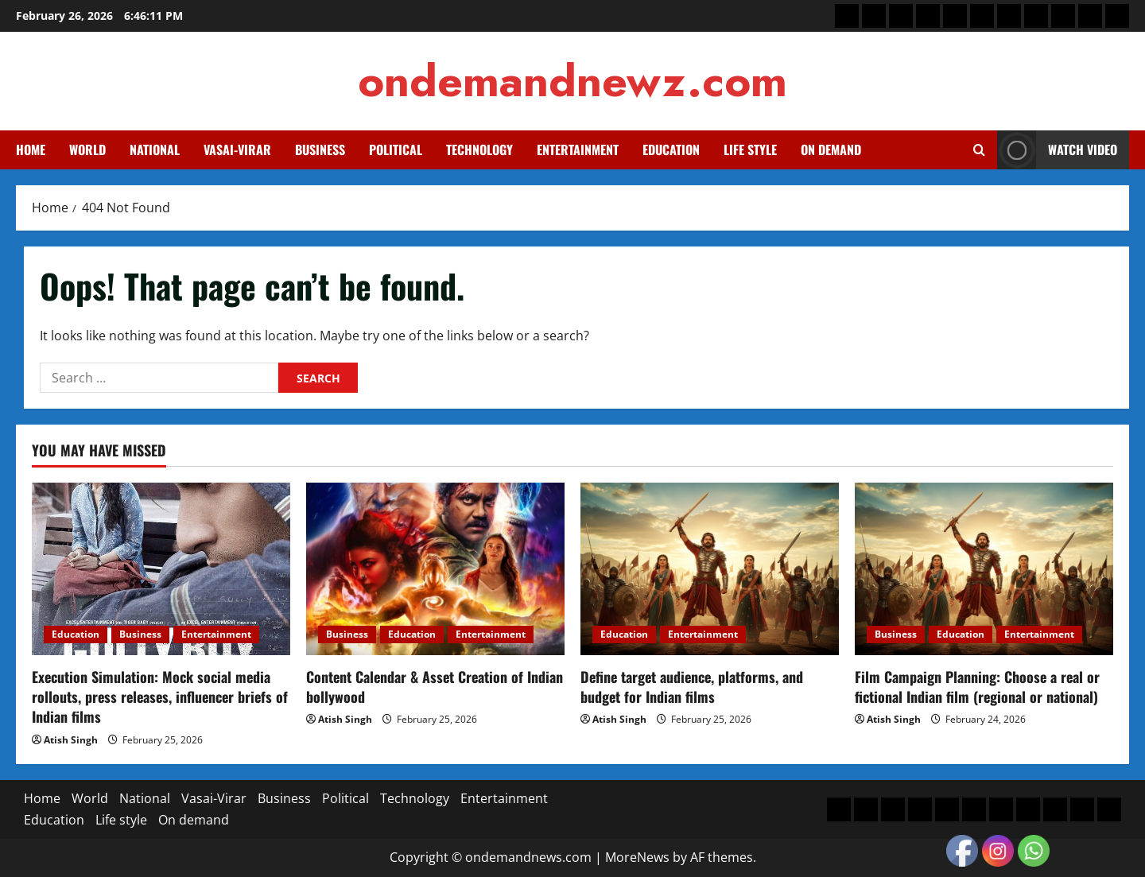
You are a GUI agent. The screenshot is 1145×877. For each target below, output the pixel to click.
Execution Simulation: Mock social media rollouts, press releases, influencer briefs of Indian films (160, 696)
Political (395, 149)
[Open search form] (979, 149)
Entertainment (578, 149)
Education (671, 149)
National (155, 149)
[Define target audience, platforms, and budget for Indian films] (709, 569)
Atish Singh (71, 740)
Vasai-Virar (237, 149)
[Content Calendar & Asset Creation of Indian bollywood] (435, 569)
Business (320, 149)
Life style (750, 149)
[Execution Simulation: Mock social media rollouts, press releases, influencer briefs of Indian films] (161, 569)
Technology (479, 149)
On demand (831, 149)
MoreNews (637, 857)
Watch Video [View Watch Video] (1057, 149)
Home (30, 149)
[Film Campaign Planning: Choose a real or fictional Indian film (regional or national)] (984, 569)
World (87, 149)
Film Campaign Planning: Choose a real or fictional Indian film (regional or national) (977, 686)
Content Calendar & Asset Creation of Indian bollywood (434, 686)
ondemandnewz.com (572, 81)
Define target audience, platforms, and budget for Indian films (691, 686)
